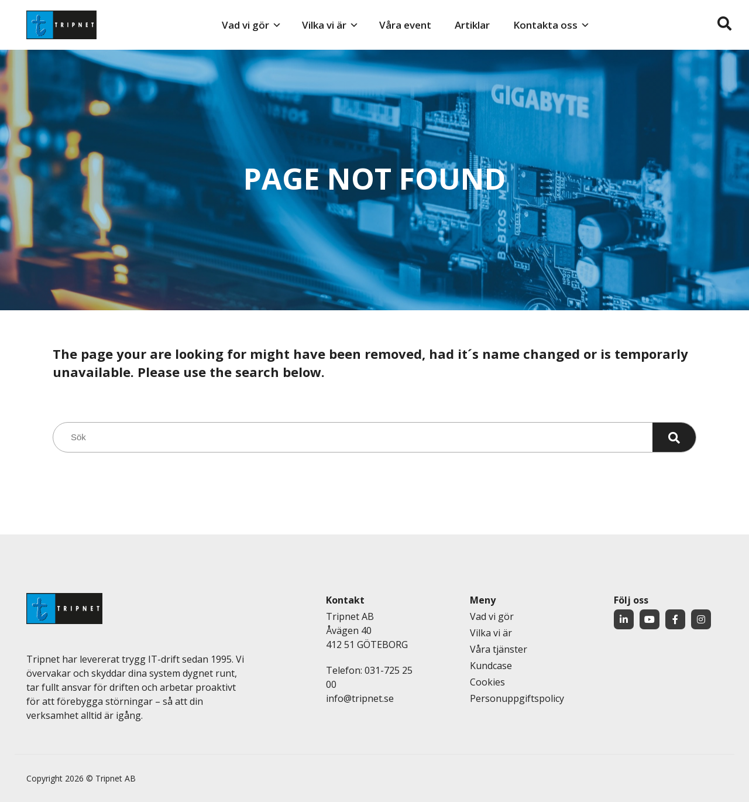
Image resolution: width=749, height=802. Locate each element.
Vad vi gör (245, 25)
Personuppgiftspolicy (517, 698)
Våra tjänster (498, 649)
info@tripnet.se (360, 698)
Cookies (487, 682)
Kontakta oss (545, 25)
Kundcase (491, 665)
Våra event (405, 25)
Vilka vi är (324, 25)
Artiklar (472, 25)
